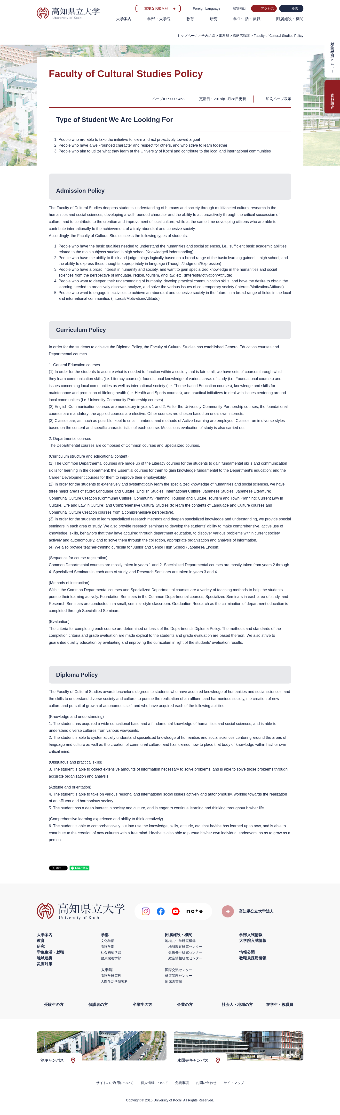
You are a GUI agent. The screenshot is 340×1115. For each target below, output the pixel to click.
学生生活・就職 (247, 19)
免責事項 (182, 1083)
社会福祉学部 (111, 952)
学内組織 (208, 36)
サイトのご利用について (115, 1083)
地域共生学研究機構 (180, 941)
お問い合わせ (206, 1083)
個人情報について (154, 1083)
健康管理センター (178, 976)
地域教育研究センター (185, 946)
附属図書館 (173, 981)
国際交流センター (178, 970)
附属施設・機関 (289, 19)
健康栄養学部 (111, 958)
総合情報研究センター (185, 958)
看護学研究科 (111, 976)
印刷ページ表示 (278, 99)
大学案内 (124, 19)
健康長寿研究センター (185, 952)
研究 (214, 19)
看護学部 (107, 946)
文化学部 (107, 941)
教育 (190, 19)
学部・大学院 (159, 19)
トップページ (187, 36)
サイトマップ (234, 1083)
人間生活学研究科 (114, 981)
